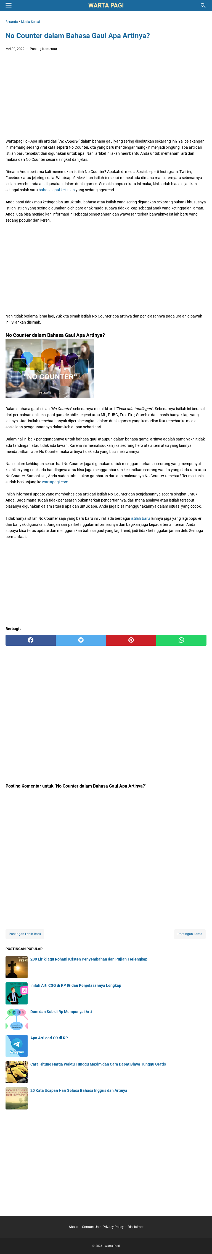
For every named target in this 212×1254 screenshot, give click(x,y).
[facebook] (31, 640)
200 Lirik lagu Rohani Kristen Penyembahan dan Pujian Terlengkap (88, 959)
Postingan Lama (189, 934)
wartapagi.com (55, 482)
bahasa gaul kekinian (57, 190)
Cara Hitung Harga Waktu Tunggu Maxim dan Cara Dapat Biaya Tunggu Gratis (98, 1064)
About (73, 1227)
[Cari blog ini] (203, 5)
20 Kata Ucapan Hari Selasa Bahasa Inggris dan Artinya (78, 1090)
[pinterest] (131, 640)
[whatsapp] (181, 640)
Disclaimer (136, 1227)
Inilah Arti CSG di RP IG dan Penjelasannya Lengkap (75, 985)
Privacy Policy (113, 1227)
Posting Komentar (43, 49)
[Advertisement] (106, 96)
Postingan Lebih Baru (25, 934)
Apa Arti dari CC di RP (49, 1038)
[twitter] (81, 640)
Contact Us (90, 1227)
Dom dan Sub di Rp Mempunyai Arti (61, 1011)
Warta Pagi (106, 5)
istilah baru (140, 518)
